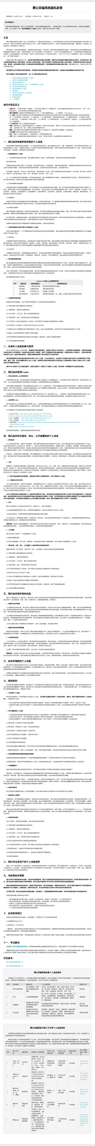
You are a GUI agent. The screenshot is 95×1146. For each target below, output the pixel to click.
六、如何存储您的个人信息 (18, 88)
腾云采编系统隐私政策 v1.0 (14, 962)
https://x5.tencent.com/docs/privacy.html (84, 1105)
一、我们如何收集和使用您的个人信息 (21, 78)
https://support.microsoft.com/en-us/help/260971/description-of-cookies (32, 416)
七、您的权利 (14, 90)
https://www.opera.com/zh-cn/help (24, 426)
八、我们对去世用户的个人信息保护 (21, 93)
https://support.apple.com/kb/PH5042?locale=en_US (36, 418)
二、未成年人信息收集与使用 (19, 80)
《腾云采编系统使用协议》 (20, 946)
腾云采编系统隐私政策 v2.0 (14, 966)
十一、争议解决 (14, 99)
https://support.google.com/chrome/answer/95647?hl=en (36, 414)
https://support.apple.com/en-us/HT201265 (33, 420)
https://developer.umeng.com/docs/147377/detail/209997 (84, 1076)
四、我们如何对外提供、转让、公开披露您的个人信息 (26, 84)
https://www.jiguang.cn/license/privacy (84, 1091)
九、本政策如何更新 (16, 95)
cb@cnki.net (78, 809)
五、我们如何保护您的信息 (18, 86)
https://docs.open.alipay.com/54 (84, 1063)
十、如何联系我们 (15, 97)
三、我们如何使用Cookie (17, 82)
